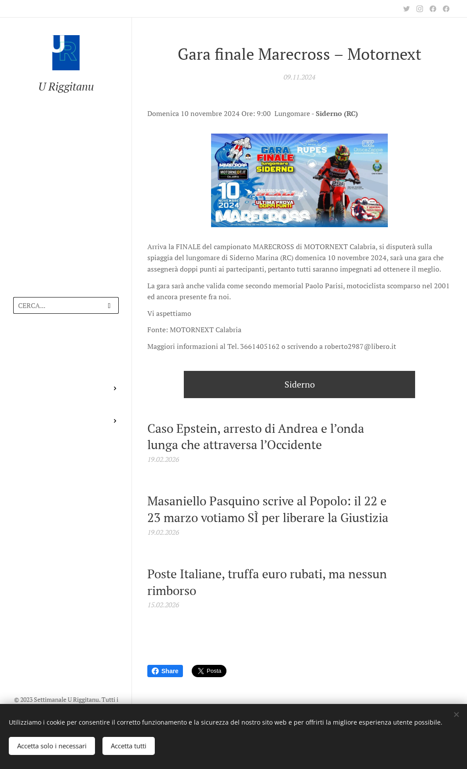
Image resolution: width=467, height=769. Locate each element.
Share (165, 671)
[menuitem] (66, 346)
